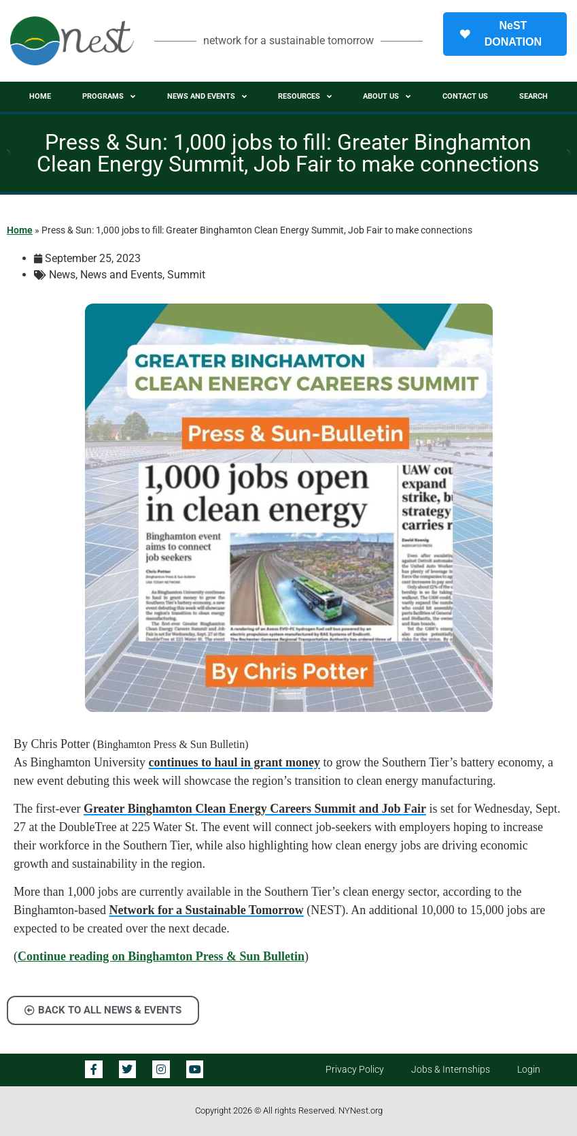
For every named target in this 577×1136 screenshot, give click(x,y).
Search (533, 96)
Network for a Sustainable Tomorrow (206, 910)
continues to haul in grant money (235, 762)
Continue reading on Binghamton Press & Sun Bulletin (161, 956)
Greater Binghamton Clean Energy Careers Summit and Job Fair (255, 808)
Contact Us (465, 96)
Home (40, 96)
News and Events (207, 96)
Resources (305, 96)
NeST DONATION (500, 34)
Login (528, 1069)
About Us (386, 96)
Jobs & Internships (450, 1069)
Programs (108, 96)
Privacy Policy (355, 1069)
